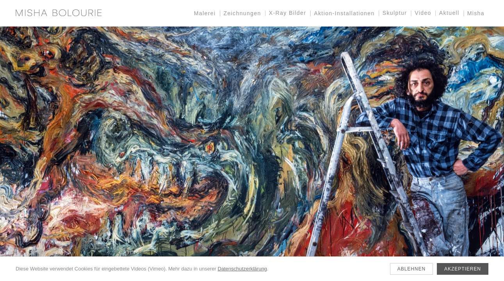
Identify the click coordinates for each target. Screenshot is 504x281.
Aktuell (449, 13)
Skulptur (395, 13)
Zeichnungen (242, 13)
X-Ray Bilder (287, 13)
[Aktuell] (252, 154)
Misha (475, 13)
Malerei (205, 13)
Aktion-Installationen (344, 13)
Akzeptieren (462, 269)
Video (423, 13)
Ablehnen (411, 269)
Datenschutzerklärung (242, 269)
